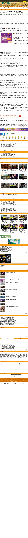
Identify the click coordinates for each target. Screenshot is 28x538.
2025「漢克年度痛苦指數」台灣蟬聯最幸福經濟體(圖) (7, 323)
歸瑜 (19, 364)
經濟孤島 (23, 181)
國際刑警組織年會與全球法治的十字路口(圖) (6, 248)
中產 (9, 356)
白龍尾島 (23, 357)
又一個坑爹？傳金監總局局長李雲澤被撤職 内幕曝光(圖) (7, 319)
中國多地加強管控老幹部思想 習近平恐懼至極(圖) (7, 150)
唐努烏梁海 (19, 357)
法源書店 (11, 380)
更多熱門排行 (25, 336)
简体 (18, 12)
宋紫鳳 (2, 363)
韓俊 (13, 172)
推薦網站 (2, 380)
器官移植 (3, 181)
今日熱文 (2, 162)
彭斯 (5, 354)
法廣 (10, 355)
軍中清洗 (24, 171)
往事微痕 (6, 355)
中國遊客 (12, 232)
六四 (13, 353)
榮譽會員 (25, 124)
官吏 (8, 7)
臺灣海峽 (18, 181)
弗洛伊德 (19, 353)
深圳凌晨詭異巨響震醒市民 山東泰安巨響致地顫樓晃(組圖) (7, 318)
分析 (14, 33)
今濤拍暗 (11, 363)
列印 (22, 12)
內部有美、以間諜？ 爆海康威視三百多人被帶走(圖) (8, 201)
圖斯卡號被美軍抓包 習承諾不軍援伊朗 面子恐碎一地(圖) (8, 210)
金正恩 (24, 353)
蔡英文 (14, 356)
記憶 (6, 181)
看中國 (2, 355)
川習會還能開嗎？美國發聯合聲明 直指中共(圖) (11, 272)
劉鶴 (9, 354)
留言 (21, 12)
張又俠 (9, 172)
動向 (2, 7)
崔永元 (15, 354)
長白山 (21, 357)
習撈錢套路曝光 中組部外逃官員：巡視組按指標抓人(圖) (7, 343)
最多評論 (7, 338)
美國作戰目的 (23, 232)
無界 (16, 381)
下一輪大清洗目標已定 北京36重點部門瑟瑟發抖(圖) (8, 202)
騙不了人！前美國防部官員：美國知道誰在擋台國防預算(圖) (8, 321)
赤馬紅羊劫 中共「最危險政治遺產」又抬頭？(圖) (11, 309)
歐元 (0, 356)
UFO (20, 353)
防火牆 (3, 357)
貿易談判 (8, 354)
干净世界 (5, 380)
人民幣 (24, 355)
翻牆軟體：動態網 (13, 381)
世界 (18, 6)
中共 (22, 353)
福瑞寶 (24, 380)
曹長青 (11, 369)
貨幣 (23, 355)
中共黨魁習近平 (6, 172)
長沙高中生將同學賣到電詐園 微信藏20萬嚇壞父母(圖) (7, 347)
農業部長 (12, 172)
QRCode (10, 133)
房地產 (4, 356)
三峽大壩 (3, 353)
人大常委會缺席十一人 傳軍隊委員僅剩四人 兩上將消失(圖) (9, 144)
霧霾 (26, 356)
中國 (20, 82)
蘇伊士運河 (15, 181)
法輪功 (9, 357)
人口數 (3, 231)
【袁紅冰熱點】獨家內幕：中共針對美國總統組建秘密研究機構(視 (22, 230)
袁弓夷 (9, 353)
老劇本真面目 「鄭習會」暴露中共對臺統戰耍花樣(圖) (7, 317)
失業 (14, 222)
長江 (6, 353)
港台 (11, 6)
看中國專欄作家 (3, 361)
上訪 (7, 357)
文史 (20, 6)
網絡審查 (11, 357)
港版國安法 (11, 353)
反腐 (25, 354)
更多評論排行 (25, 349)
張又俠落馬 (1, 266)
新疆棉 (5, 353)
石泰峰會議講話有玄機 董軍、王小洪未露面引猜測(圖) (8, 208)
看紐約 (19, 380)
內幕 (6, 7)
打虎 (26, 354)
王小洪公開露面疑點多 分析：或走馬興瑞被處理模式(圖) (8, 204)
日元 (1, 356)
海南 (20, 181)
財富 (8, 356)
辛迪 (19, 369)
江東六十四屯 (16, 357)
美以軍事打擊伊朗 (2, 265)
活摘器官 (13, 357)
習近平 (7, 28)
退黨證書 (17, 380)
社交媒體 (12, 355)
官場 (7, 6)
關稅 (2, 354)
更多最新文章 (25, 325)
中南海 (4, 7)
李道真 (11, 364)
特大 (24, 12)
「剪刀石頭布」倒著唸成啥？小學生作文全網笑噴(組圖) (12, 282)
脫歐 (17, 355)
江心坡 (25, 357)
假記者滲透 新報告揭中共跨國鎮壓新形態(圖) (11, 289)
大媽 (18, 356)
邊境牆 (4, 354)
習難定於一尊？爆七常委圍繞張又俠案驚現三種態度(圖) (5, 170)
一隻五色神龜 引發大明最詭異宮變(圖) (5, 246)
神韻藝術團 (8, 380)
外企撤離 (20, 222)
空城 (7, 231)
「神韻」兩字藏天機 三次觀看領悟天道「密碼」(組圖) (12, 279)
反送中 (20, 354)
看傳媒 (22, 380)
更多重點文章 (25, 313)
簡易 (19, 363)
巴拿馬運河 (12, 181)
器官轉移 (5, 231)
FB (13, 355)
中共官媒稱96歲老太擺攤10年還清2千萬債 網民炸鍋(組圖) (22, 189)
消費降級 (23, 222)
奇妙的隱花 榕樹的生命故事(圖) (4, 251)
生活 (23, 6)
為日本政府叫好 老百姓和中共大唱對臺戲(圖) (6, 342)
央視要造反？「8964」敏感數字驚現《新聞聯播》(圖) (7, 348)
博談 (13, 6)
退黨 (14, 353)
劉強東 (16, 356)
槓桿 (20, 355)
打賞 (19, 12)
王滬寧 (11, 354)
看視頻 (26, 380)
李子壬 (2, 369)
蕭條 (12, 222)
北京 (15, 356)
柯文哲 (17, 353)
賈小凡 (2, 364)
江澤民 (1, 53)
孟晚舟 (1, 354)
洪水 (7, 353)
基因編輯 (1, 357)
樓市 (5, 356)
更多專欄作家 (25, 371)
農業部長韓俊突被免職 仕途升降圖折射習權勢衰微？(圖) (14, 170)
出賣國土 (1, 353)
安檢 (11, 222)
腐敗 (24, 354)
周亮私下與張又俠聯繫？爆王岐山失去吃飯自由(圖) (6, 344)
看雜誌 (14, 380)
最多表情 (20, 338)
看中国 (6, 3)
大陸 (4, 6)
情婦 (23, 354)
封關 (21, 181)
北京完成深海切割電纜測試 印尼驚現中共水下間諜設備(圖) (9, 146)
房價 (19, 356)
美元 (21, 355)
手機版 (16, 12)
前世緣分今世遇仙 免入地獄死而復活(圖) (10, 296)
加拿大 (16, 355)
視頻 (1, 213)
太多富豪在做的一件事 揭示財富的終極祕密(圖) (6, 247)
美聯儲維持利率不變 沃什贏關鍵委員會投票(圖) (11, 299)
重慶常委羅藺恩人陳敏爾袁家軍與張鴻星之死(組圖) (8, 203)
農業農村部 (15, 172)
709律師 (6, 357)
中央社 (3, 118)
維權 (14, 232)
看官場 (4, 9)
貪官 (21, 354)
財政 (7, 356)
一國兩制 (4, 355)
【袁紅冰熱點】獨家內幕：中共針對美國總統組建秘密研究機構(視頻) (9, 346)
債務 (19, 355)
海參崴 (11, 356)
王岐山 (26, 353)
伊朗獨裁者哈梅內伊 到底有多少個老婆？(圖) (6, 249)
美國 (9, 6)
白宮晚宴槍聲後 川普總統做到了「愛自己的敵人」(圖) (7, 324)
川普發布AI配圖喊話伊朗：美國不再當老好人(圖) (11, 306)
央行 (18, 355)
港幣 (3, 356)
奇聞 (25, 6)
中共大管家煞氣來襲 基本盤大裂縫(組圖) (6, 145)
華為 (23, 353)
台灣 (12, 356)
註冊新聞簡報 (2, 373)
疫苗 (15, 353)
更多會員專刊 (25, 252)
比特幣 (26, 355)
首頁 (2, 6)
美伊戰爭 (20, 232)
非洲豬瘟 (22, 356)
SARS (26, 357)
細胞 (5, 181)
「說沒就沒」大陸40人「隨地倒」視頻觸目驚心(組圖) (7, 345)
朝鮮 (14, 355)
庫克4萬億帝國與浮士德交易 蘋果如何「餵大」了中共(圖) (7, 322)
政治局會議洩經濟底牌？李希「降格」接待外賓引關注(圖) (8, 143)
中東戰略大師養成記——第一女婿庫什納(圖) (6, 250)
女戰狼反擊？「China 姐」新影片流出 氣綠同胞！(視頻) (13, 230)
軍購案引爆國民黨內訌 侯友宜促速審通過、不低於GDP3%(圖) (8, 320)
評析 (10, 7)
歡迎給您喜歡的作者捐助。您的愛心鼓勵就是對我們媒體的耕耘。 (9, 115)
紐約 (16, 6)
